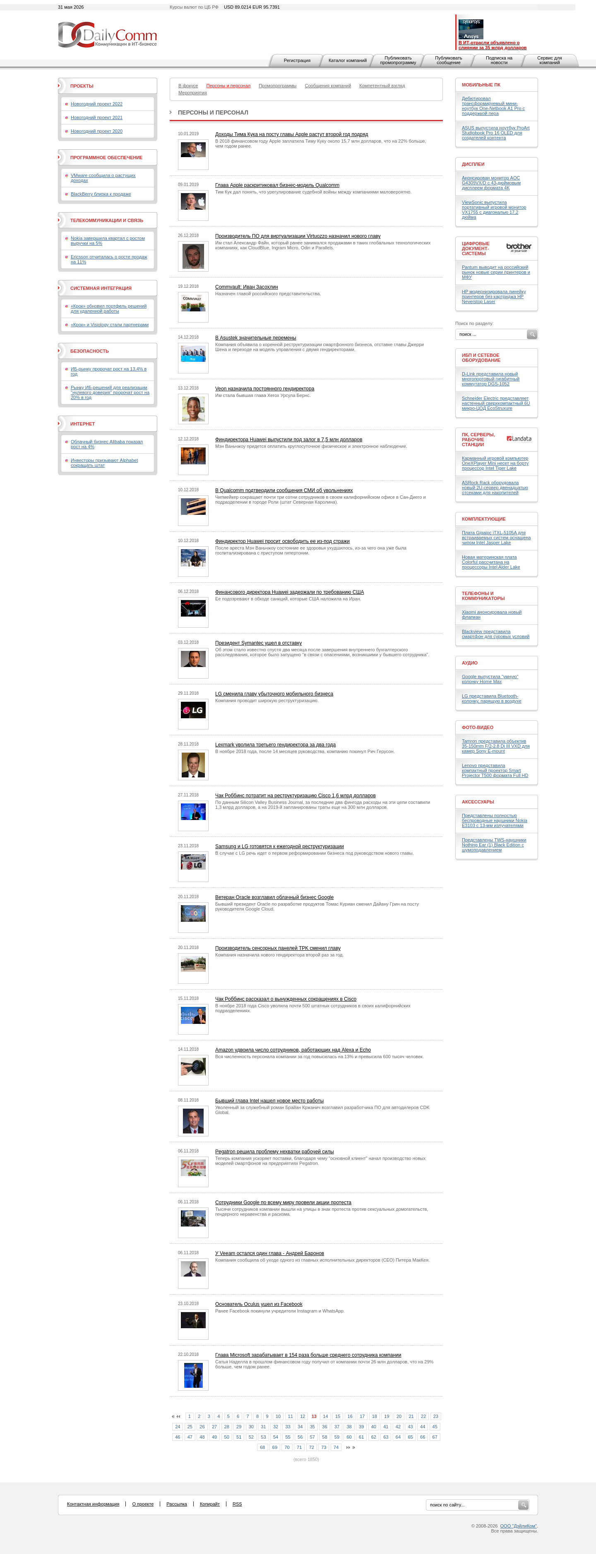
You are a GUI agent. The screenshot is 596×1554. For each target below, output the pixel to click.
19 (386, 1416)
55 (287, 1436)
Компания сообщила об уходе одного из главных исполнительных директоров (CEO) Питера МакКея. (322, 1260)
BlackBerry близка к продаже (101, 193)
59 (336, 1436)
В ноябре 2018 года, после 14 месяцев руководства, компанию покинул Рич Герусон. (305, 751)
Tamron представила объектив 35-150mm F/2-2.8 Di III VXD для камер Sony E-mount (496, 746)
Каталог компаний (348, 60)
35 (312, 1426)
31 (263, 1426)
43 (410, 1426)
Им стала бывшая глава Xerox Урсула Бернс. (263, 395)
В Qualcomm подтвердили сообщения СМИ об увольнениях (284, 490)
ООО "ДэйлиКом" (518, 1525)
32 (275, 1426)
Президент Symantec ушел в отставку (258, 643)
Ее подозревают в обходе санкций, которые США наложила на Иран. (288, 598)
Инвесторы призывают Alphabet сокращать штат (104, 463)
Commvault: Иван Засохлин (246, 287)
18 (374, 1416)
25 (189, 1426)
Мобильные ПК (481, 84)
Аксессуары (478, 801)
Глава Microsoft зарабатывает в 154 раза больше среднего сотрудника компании (308, 1355)
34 (300, 1426)
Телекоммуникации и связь (106, 220)
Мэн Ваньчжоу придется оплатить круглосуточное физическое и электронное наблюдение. (311, 446)
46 (177, 1436)
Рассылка (176, 1503)
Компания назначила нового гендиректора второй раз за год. (279, 954)
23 (435, 1416)
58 (324, 1436)
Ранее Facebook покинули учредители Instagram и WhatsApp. (280, 1310)
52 (251, 1436)
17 (362, 1416)
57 (312, 1436)
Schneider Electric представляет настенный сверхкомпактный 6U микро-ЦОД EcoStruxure (496, 403)
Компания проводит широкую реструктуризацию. (267, 700)
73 (323, 1447)
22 (423, 1416)
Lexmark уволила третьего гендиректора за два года (275, 745)
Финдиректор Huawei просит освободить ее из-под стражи (282, 541)
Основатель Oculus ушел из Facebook (259, 1304)
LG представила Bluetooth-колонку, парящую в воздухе (492, 698)
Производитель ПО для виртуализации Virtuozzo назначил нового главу (297, 236)
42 (398, 1426)
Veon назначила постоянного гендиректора (264, 389)
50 (226, 1436)
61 (361, 1436)
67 (435, 1436)
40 (373, 1426)
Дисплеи (473, 164)
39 (361, 1426)
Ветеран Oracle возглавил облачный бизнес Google (274, 897)
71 (299, 1447)
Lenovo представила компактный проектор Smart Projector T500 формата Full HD (495, 770)
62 (373, 1436)
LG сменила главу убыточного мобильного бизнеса (274, 694)
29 (238, 1426)
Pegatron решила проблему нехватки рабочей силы (274, 1152)
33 (287, 1426)
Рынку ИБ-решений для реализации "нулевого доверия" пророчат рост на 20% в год (110, 392)
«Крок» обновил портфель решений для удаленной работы (109, 308)
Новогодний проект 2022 (97, 103)
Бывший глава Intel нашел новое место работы (269, 1101)
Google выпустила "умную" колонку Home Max (490, 679)
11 (290, 1416)
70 (286, 1447)
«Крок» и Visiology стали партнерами (110, 324)
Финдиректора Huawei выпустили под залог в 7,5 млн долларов (288, 439)
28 (226, 1426)
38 (348, 1426)
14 (325, 1416)
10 (278, 1416)
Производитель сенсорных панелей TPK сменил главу (278, 948)
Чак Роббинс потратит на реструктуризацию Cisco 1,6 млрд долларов (295, 796)
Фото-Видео (477, 727)
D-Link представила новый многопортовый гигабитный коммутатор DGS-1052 (490, 378)
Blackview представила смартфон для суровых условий (495, 634)
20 (399, 1416)
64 (398, 1436)
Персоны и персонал (213, 112)
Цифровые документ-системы (476, 248)
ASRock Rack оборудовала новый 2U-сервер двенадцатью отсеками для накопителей (495, 487)
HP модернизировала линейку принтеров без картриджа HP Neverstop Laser (494, 296)
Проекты (81, 86)
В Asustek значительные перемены (255, 338)
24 (177, 1426)
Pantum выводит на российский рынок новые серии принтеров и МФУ (496, 272)
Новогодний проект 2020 (97, 131)
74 (336, 1447)
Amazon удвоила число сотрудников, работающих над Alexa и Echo (293, 1050)
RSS (237, 1503)
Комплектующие (484, 518)
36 (324, 1426)
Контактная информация (93, 1503)
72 (311, 1447)
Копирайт (210, 1503)
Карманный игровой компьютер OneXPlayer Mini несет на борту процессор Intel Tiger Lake (495, 463)
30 (251, 1426)
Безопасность (89, 351)
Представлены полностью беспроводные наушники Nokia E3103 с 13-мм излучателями (494, 820)
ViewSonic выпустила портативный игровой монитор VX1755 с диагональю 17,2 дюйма (494, 210)
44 (422, 1426)
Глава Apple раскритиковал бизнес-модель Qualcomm (277, 185)
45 (435, 1426)
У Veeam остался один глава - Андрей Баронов (269, 1253)
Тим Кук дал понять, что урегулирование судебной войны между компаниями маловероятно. (313, 191)
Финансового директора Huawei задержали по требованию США (289, 592)
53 (263, 1436)
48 (201, 1436)
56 (300, 1436)
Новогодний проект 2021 (97, 117)
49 (214, 1436)
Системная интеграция (101, 288)
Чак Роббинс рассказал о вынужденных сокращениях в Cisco (285, 999)
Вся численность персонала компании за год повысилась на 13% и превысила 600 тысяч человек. (319, 1056)
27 (214, 1426)
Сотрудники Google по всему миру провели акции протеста (283, 1202)
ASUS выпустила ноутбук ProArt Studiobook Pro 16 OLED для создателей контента (496, 132)
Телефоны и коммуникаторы (483, 596)
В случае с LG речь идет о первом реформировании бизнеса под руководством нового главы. (314, 853)
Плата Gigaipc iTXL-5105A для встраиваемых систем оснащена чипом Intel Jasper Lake (496, 537)
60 (348, 1436)
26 (201, 1426)
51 (238, 1436)
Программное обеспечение (106, 157)
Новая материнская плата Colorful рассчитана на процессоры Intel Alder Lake (491, 562)
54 (275, 1436)
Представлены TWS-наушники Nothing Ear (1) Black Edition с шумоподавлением (494, 844)
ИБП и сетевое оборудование (481, 358)
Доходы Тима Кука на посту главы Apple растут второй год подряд (291, 134)
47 (189, 1436)
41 (385, 1426)
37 (336, 1426)
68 (262, 1447)
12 (302, 1416)
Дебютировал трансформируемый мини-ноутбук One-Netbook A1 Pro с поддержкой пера (493, 106)
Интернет (82, 423)
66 (422, 1436)
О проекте (143, 1503)
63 (385, 1436)
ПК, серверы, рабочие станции (478, 439)
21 (411, 1416)
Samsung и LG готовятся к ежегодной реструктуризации (279, 846)
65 (410, 1436)
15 (337, 1416)
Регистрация (297, 60)
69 (274, 1447)
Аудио (470, 662)
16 (350, 1416)
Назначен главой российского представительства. (268, 293)
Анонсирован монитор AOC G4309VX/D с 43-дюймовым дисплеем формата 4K (491, 182)
